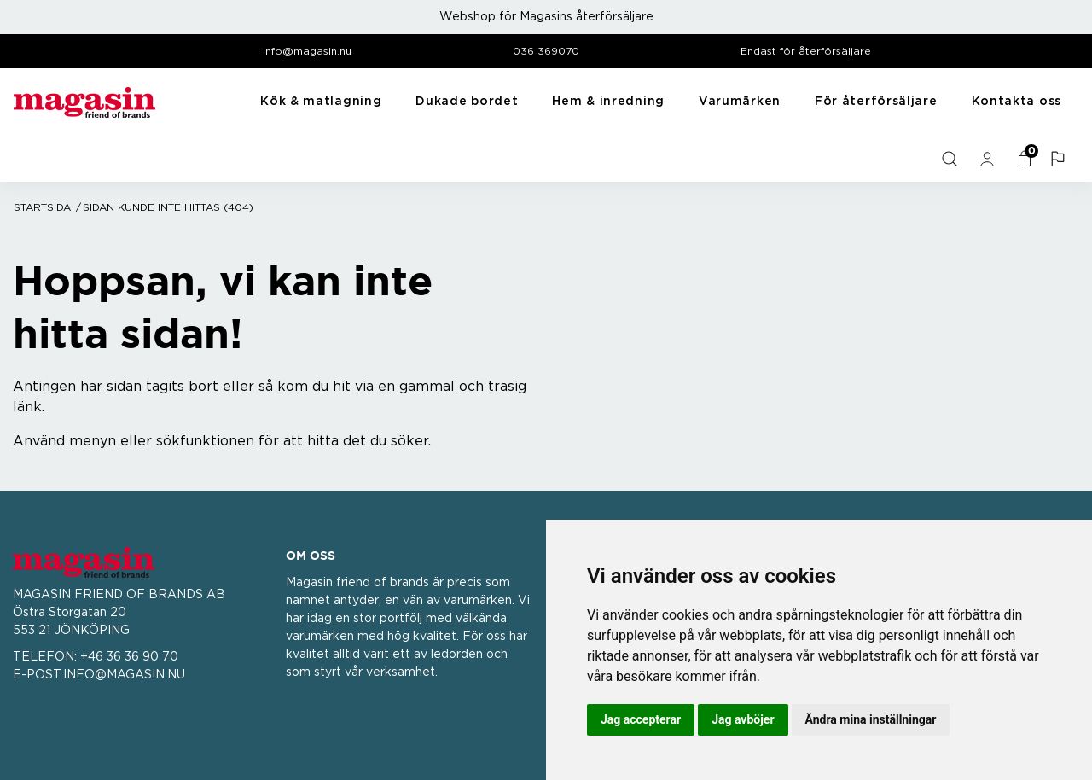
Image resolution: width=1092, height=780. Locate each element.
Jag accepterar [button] (641, 719)
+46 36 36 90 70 (129, 657)
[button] (1059, 159)
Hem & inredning (608, 102)
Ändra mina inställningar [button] (871, 719)
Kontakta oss (1016, 102)
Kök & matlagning (320, 102)
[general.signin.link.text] (989, 159)
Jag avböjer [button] (743, 719)
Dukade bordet (466, 102)
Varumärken (740, 102)
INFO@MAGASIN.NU (124, 675)
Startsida (42, 207)
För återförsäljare (876, 102)
